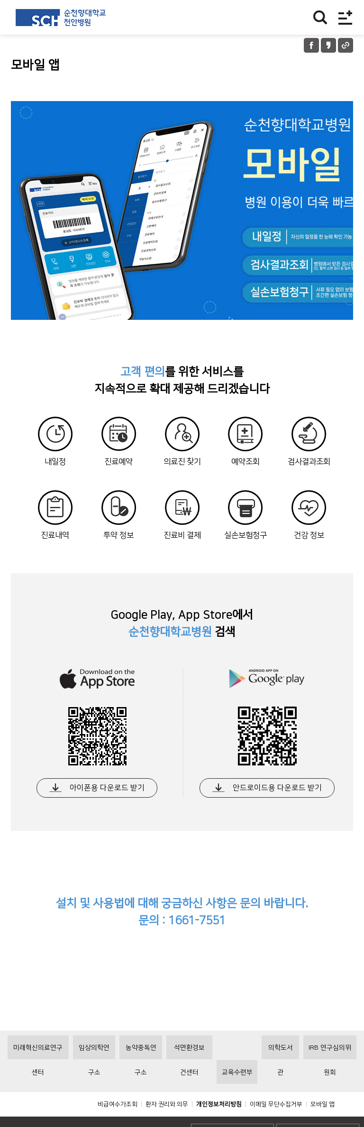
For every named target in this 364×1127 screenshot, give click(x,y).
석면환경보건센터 (189, 1072)
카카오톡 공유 (328, 45)
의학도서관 (280, 1072)
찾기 (320, 17)
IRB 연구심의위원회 (330, 1072)
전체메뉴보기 (345, 17)
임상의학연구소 (94, 1072)
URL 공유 (345, 45)
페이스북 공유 (311, 45)
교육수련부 (237, 1094)
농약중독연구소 (141, 1072)
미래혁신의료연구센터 (38, 1072)
